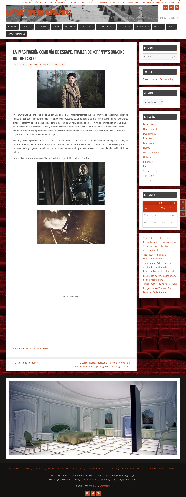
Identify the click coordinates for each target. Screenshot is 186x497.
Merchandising (170, 2)
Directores (86, 2)
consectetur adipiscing (93, 479)
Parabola (93, 486)
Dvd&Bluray (133, 2)
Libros (61, 2)
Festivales (50, 2)
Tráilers (38, 2)
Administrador (28, 64)
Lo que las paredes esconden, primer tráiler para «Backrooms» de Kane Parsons (160, 279)
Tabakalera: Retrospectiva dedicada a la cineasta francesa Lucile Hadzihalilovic (159, 267)
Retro (156, 2)
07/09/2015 (46, 64)
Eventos (146, 2)
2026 (159, 203)
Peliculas (72, 2)
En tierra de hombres (25, 362)
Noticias (26, 2)
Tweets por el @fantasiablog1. (159, 79)
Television (118, 2)
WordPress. (105, 486)
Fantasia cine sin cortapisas (38, 13)
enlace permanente (37, 348)
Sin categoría (150, 171)
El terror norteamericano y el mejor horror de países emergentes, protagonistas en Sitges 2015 (101, 364)
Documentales (102, 2)
